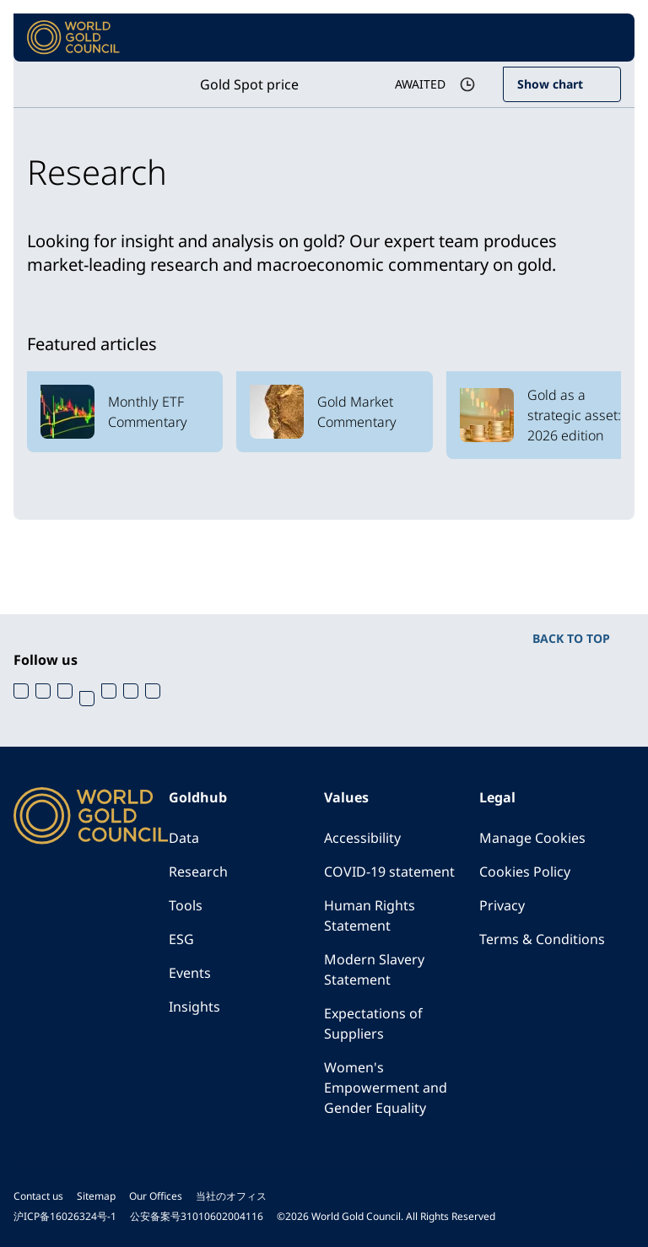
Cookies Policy (524, 871)
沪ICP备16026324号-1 (65, 1216)
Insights (194, 1006)
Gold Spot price (249, 84)
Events (190, 973)
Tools (185, 905)
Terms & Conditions (542, 939)
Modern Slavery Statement (374, 969)
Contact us (38, 1196)
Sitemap (96, 1196)
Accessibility (362, 838)
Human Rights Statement (369, 915)
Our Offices (155, 1196)
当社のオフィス (231, 1196)
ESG (181, 939)
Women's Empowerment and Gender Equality (385, 1087)
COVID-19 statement (389, 871)
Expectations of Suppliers (373, 1023)
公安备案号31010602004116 (196, 1216)
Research (198, 871)
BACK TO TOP (571, 638)
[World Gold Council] (73, 37)
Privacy (502, 905)
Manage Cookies (532, 838)
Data (184, 838)
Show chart (550, 84)
